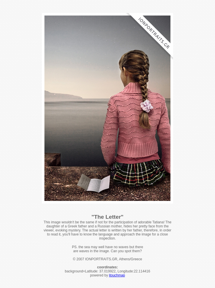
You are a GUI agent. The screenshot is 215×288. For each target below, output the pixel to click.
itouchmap (117, 275)
